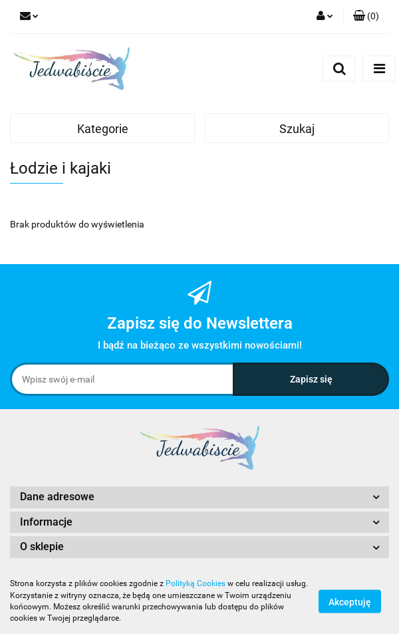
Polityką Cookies (195, 583)
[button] (366, 16)
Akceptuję (350, 601)
